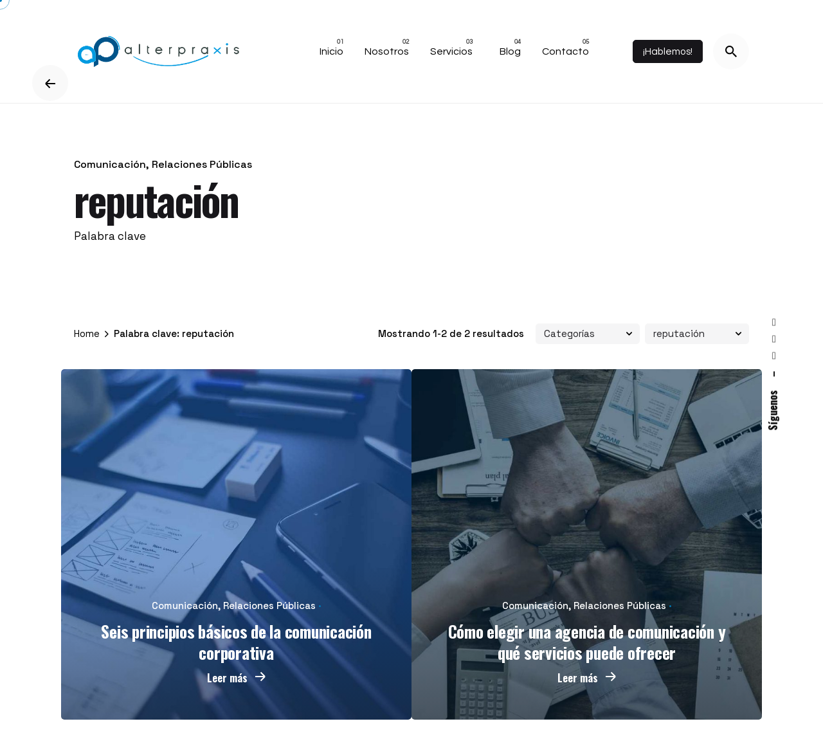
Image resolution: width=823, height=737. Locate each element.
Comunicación (110, 164)
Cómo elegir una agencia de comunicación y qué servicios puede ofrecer (587, 641)
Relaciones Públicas (202, 164)
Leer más (236, 678)
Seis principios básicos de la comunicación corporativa (236, 641)
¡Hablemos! (667, 51)
